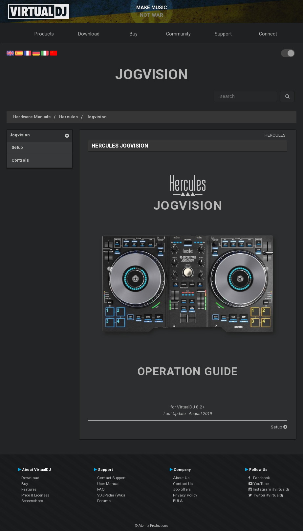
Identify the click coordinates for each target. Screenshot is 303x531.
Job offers (182, 489)
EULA (178, 500)
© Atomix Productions (151, 525)
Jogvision (96, 116)
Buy (134, 33)
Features (28, 489)
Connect (268, 33)
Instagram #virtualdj (269, 489)
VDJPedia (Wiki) (111, 495)
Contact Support (111, 477)
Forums (104, 500)
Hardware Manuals (32, 116)
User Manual (108, 483)
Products (44, 33)
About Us (181, 477)
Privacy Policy (185, 495)
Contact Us (183, 483)
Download (88, 33)
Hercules (68, 116)
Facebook (259, 477)
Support (223, 33)
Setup (16, 147)
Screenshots (32, 500)
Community (178, 33)
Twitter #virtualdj (266, 495)
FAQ (101, 489)
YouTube (259, 483)
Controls (19, 160)
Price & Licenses (35, 495)
